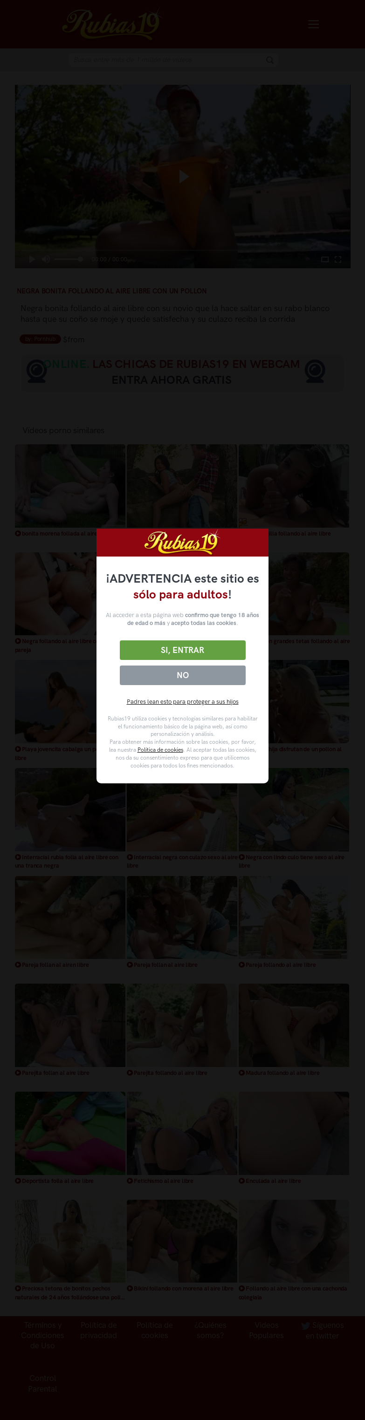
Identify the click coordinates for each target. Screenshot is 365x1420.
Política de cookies (160, 750)
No (183, 675)
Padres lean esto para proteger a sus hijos (183, 701)
